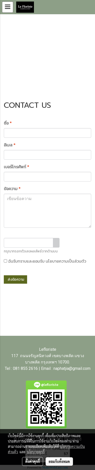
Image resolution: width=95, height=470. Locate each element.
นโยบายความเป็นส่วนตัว (66, 261)
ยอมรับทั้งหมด (59, 461)
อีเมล (9, 145)
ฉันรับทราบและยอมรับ (45, 261)
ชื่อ (8, 123)
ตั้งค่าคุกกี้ (32, 461)
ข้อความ (12, 189)
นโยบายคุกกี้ (36, 451)
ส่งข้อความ (15, 279)
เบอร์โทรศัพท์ (16, 167)
